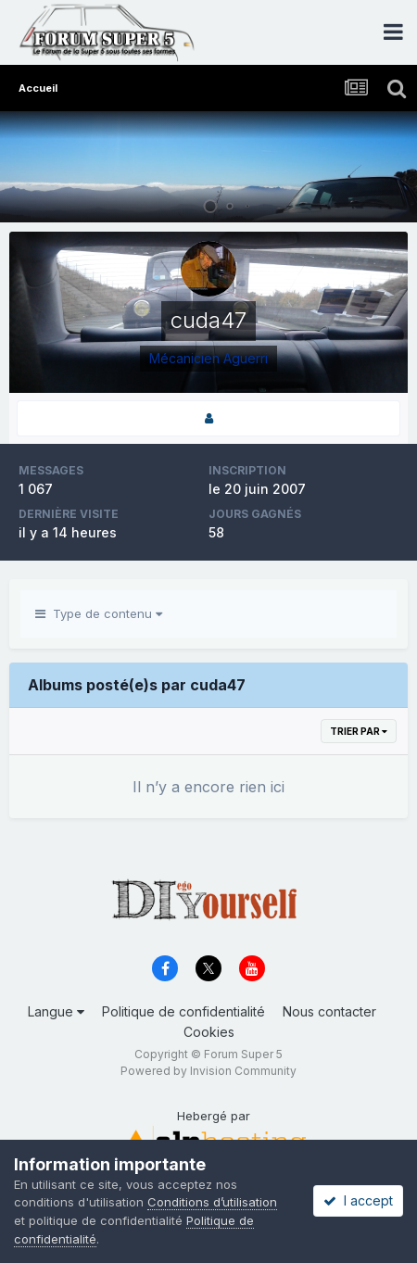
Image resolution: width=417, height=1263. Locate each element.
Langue (56, 1011)
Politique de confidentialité (183, 1011)
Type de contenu (98, 613)
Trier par (358, 731)
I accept (358, 1200)
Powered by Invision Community (208, 1071)
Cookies (208, 1032)
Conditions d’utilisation (212, 1201)
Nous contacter (329, 1011)
